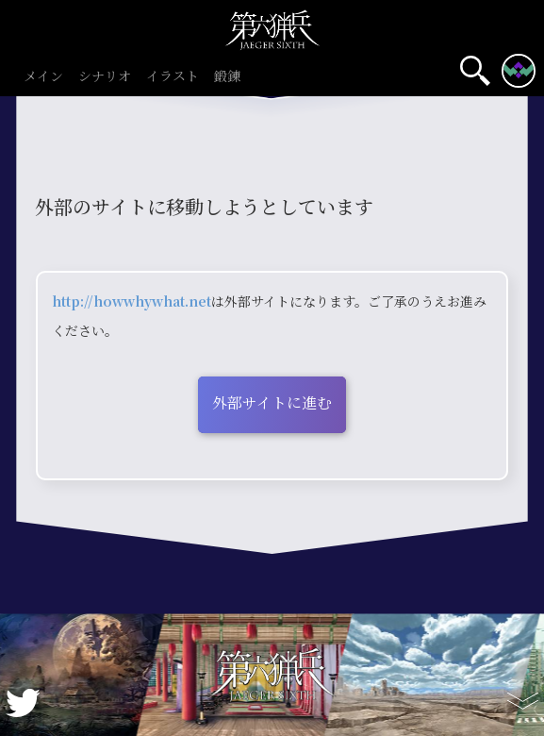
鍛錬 (227, 77)
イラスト (172, 77)
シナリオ (105, 77)
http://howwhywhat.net (131, 301)
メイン (43, 77)
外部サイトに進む (272, 402)
